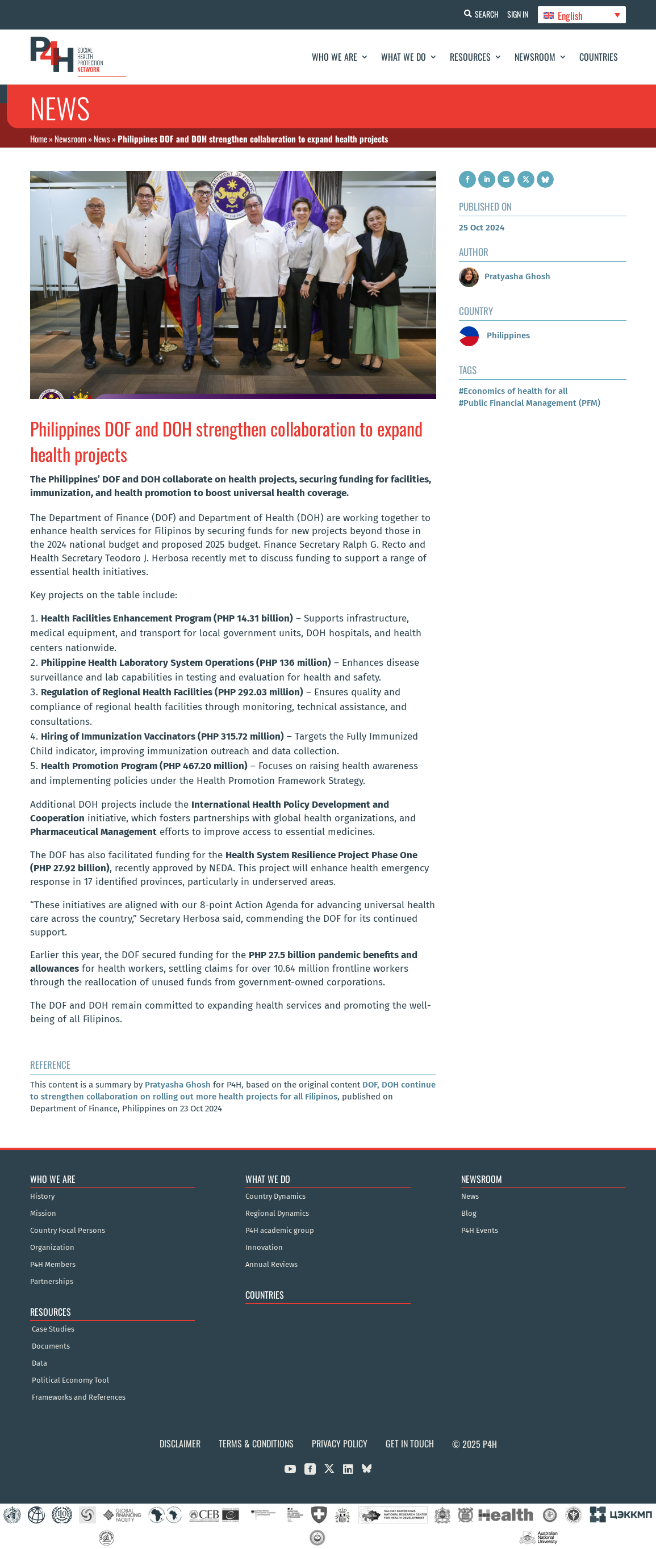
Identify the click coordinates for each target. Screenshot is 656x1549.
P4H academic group (279, 1231)
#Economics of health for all (513, 391)
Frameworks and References (79, 1397)
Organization (52, 1248)
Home (38, 138)
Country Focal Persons (67, 1231)
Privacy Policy (339, 1443)
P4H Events (479, 1231)
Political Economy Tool (70, 1380)
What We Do (403, 57)
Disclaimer (180, 1443)
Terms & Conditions (256, 1443)
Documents (51, 1346)
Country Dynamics (275, 1196)
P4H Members (53, 1265)
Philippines (494, 335)
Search (482, 14)
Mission (43, 1214)
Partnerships (51, 1282)
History (42, 1196)
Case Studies (53, 1329)
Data (39, 1363)
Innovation (264, 1248)
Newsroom (535, 57)
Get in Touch (410, 1443)
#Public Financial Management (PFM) (529, 403)
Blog (469, 1214)
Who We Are (334, 57)
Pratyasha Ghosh (178, 1085)
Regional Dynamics (277, 1214)
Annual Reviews (271, 1265)
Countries (598, 57)
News (102, 138)
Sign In (515, 14)
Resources (470, 57)
